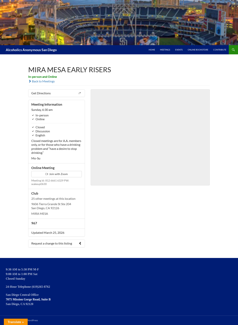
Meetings (165, 49)
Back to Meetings (41, 81)
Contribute (219, 49)
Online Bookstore (198, 49)
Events (179, 49)
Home (152, 49)
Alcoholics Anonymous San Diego (31, 50)
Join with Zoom (56, 174)
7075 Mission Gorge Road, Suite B (28, 299)
